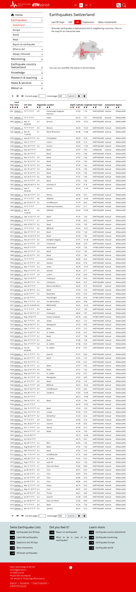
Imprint (13, 583)
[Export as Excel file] (79, 96)
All (77, 22)
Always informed (28, 53)
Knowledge (27, 72)
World (16, 34)
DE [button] (75, 5)
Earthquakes (27, 20)
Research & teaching (27, 77)
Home (17, 15)
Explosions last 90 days (27, 542)
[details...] (18, 111)
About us (27, 88)
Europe (16, 29)
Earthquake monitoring (106, 537)
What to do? (28, 49)
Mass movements (107, 22)
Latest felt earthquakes (27, 537)
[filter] (12, 107)
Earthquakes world (104, 547)
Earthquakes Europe (105, 542)
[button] (20, 4)
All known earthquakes (27, 553)
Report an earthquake (24, 44)
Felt (70, 22)
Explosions (88, 22)
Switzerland (19, 25)
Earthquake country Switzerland (27, 65)
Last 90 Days (57, 22)
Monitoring (27, 59)
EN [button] (81, 5)
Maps (15, 39)
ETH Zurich (21, 586)
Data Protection (40, 583)
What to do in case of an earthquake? (71, 539)
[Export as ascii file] (84, 96)
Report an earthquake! (66, 532)
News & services (27, 83)
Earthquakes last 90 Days (28, 532)
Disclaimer (25, 583)
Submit (71, 96)
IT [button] (90, 5)
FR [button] (86, 5)
